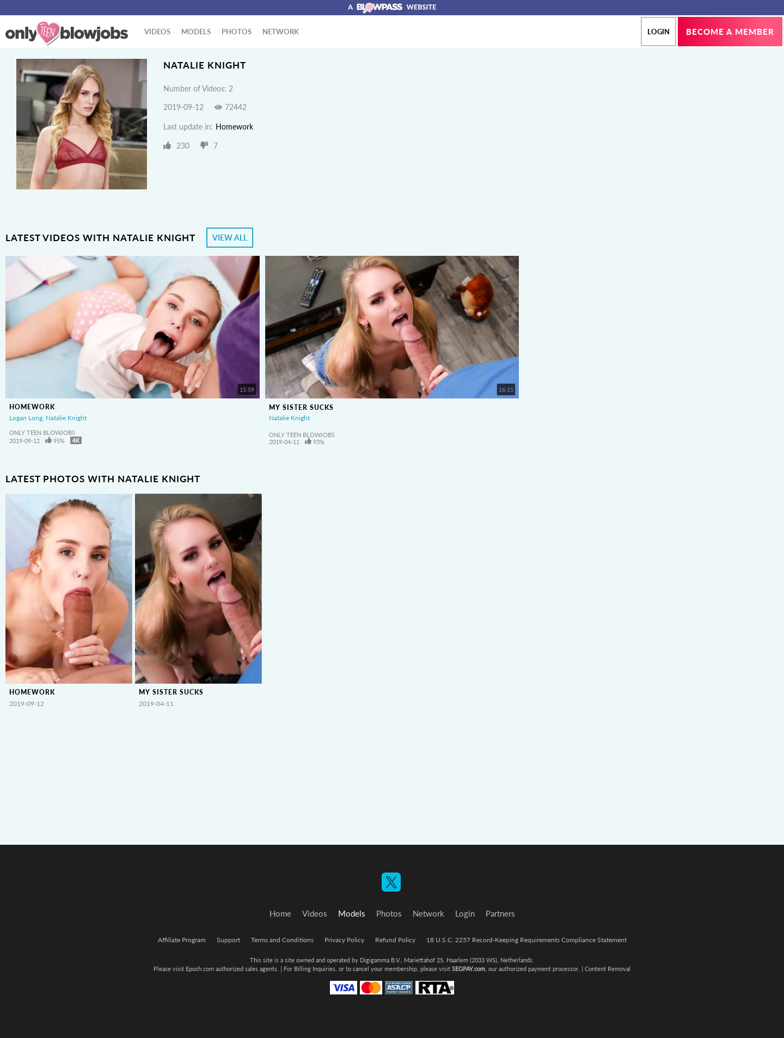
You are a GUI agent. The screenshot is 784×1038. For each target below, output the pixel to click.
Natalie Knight (66, 418)
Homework (234, 126)
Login (658, 31)
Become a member (730, 31)
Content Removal (607, 968)
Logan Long (25, 418)
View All (229, 237)
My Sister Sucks (301, 407)
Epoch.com (200, 968)
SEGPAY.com (468, 968)
